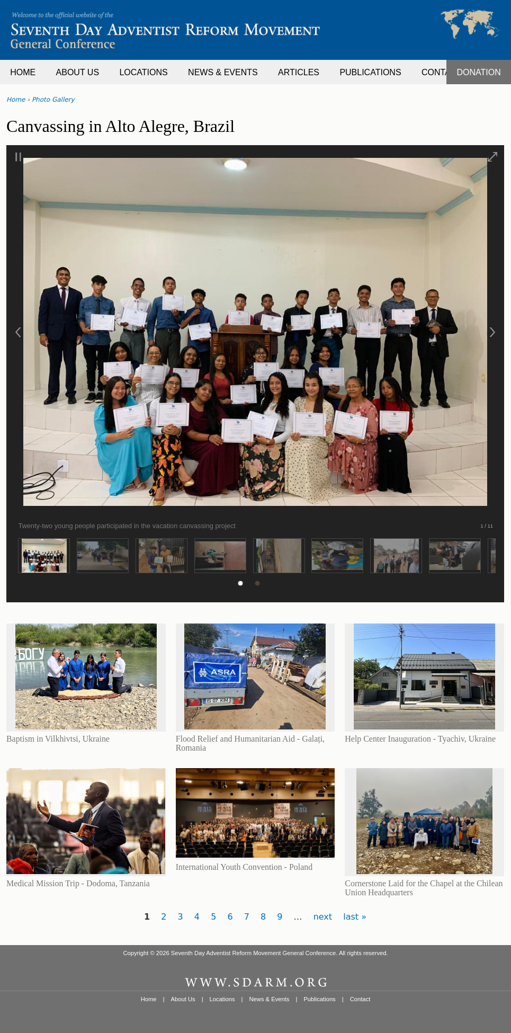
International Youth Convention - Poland (244, 866)
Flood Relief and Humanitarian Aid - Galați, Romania (250, 743)
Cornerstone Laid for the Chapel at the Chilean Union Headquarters (424, 887)
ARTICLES (298, 72)
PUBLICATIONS (370, 72)
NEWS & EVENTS (223, 72)
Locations (222, 999)
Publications (319, 999)
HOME (22, 72)
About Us (183, 999)
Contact (360, 999)
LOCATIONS (143, 72)
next (322, 917)
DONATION (479, 72)
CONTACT (442, 72)
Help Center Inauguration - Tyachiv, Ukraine (420, 738)
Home (15, 99)
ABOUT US (78, 72)
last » (354, 917)
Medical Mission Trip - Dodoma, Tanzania (78, 883)
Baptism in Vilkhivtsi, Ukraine (58, 738)
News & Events (269, 999)
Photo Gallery (53, 99)
